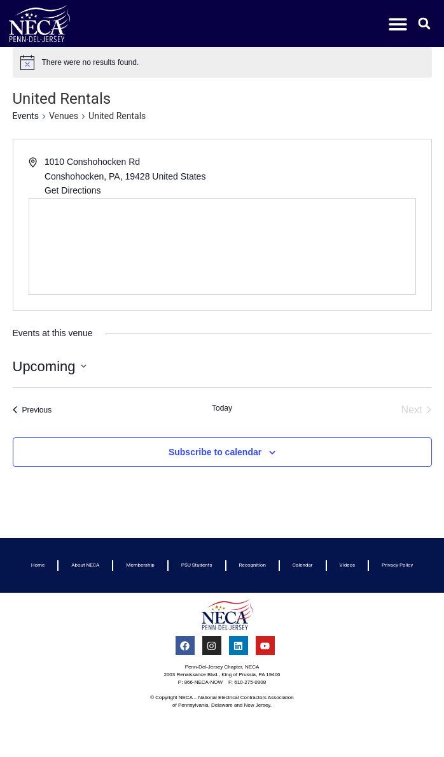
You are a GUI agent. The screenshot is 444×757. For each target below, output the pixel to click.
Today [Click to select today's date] (222, 408)
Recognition (252, 565)
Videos (347, 565)
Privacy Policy (397, 565)
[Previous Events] (32, 410)
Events (26, 116)
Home (38, 565)
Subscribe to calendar (215, 452)
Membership (140, 565)
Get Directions (73, 190)
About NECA (85, 565)
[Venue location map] (222, 246)
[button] (398, 24)
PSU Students (196, 565)
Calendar (303, 565)
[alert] (222, 62)
